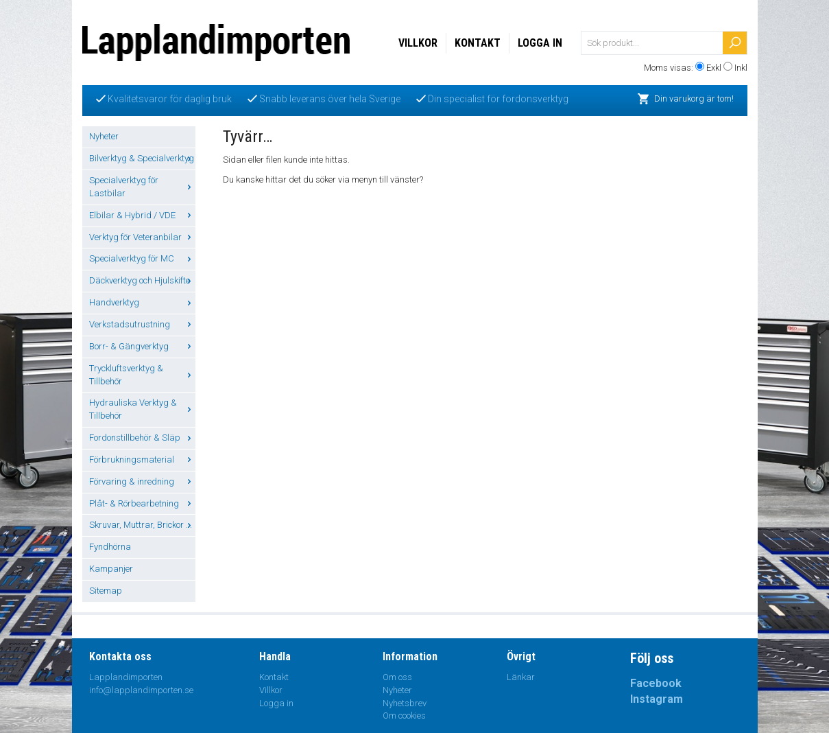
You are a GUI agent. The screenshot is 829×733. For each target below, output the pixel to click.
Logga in (540, 42)
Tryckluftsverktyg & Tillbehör (142, 374)
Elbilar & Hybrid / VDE (142, 215)
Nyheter (104, 136)
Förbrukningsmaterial (142, 459)
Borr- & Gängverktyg (142, 346)
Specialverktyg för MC (142, 258)
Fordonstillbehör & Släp (142, 437)
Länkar (521, 677)
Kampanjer (111, 568)
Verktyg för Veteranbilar (142, 237)
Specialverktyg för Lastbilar (142, 186)
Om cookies (404, 715)
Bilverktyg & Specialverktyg (142, 158)
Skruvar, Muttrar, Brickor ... (142, 525)
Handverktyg (142, 302)
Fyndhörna (110, 547)
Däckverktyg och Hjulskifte (142, 280)
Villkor (417, 42)
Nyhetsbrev (404, 703)
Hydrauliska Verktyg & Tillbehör (142, 409)
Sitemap (105, 590)
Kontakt (478, 42)
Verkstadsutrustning (142, 324)
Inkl (740, 67)
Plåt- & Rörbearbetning (142, 503)
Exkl (713, 67)
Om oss (397, 677)
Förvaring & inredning (142, 481)
